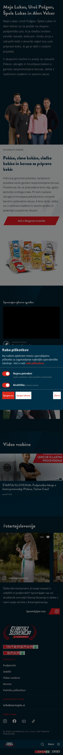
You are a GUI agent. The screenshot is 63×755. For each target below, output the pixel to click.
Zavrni (57, 395)
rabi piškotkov (35, 363)
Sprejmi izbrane (23, 395)
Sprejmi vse (8, 395)
